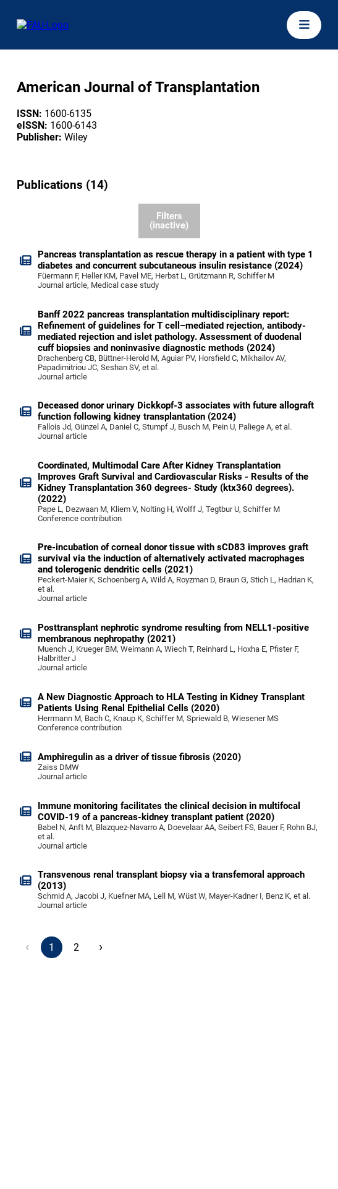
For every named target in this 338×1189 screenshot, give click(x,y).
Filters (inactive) (169, 220)
